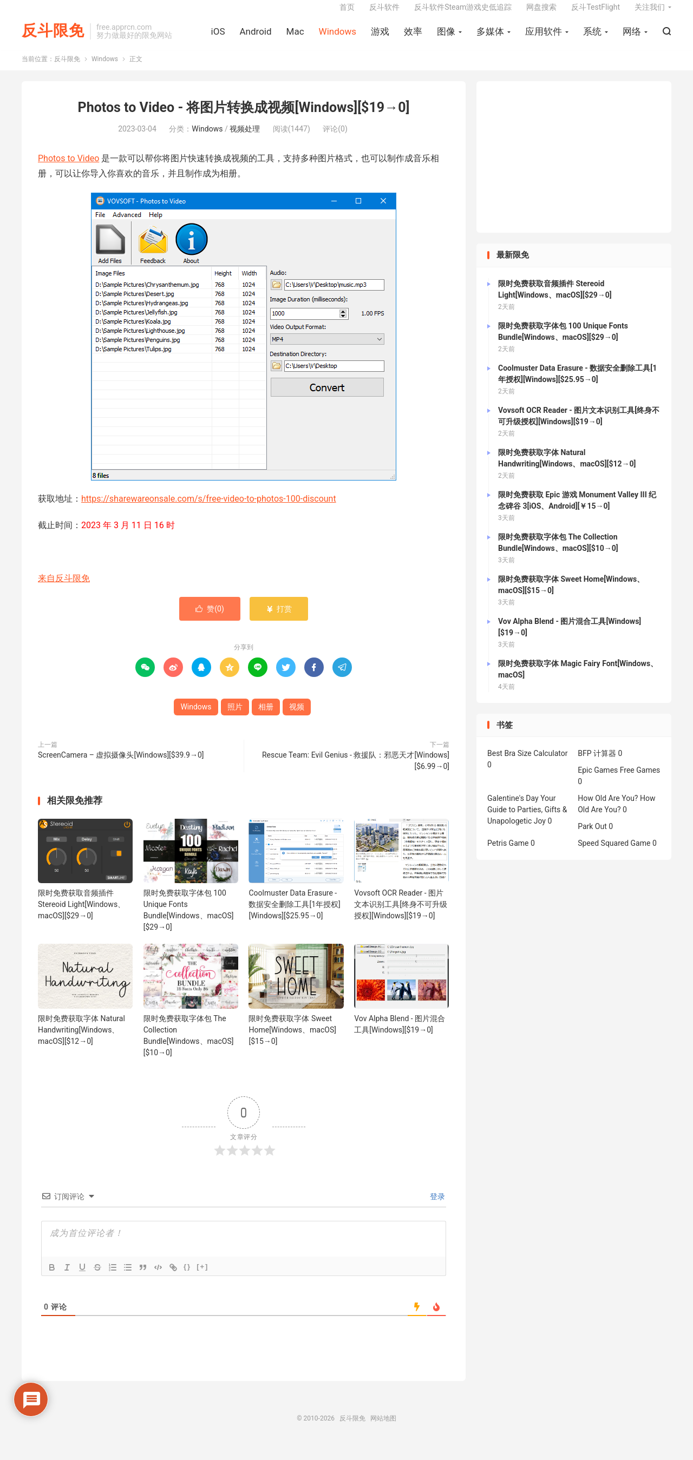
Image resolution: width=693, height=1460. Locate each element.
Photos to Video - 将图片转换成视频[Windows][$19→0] (244, 119)
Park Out (592, 837)
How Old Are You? (608, 809)
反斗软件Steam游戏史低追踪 (463, 14)
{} (187, 1277)
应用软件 (543, 38)
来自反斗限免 (64, 589)
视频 (296, 718)
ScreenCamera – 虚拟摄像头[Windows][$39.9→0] (121, 766)
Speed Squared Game (614, 854)
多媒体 (490, 38)
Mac (295, 38)
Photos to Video (68, 169)
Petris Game (507, 854)
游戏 (380, 38)
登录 (436, 1207)
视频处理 (245, 139)
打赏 (278, 620)
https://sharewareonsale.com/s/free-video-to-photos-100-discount (208, 510)
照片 (235, 718)
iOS (218, 38)
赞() (209, 620)
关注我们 (650, 14)
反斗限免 (53, 38)
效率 (413, 38)
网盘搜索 (541, 14)
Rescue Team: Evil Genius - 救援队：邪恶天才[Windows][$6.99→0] (355, 772)
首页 (347, 14)
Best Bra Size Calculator (527, 764)
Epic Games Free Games (619, 781)
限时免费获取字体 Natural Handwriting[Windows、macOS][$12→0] (81, 1040)
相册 (265, 718)
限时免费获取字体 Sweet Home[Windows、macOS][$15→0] (292, 1040)
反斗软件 (384, 14)
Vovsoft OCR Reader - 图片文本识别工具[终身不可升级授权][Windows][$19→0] (400, 915)
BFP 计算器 (597, 764)
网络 (632, 38)
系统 (592, 38)
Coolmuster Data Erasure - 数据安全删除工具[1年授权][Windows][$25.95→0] (294, 915)
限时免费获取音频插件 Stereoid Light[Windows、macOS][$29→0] (81, 915)
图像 (446, 38)
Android (255, 38)
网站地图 (383, 1429)
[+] (202, 1277)
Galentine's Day (513, 809)
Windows (337, 38)
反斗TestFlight (595, 14)
